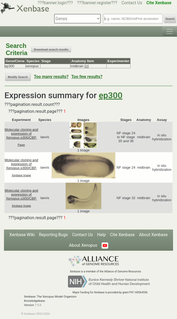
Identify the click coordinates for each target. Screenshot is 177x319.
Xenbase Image (21, 175)
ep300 (110, 95)
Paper (21, 144)
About (83, 245)
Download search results (51, 49)
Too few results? (86, 76)
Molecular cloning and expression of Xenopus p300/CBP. (21, 134)
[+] (87, 66)
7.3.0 (38, 305)
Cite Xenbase (122, 234)
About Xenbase (153, 234)
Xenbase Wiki (22, 234)
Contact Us (131, 2)
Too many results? (51, 76)
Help (101, 234)
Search (170, 19)
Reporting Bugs (53, 234)
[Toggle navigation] (169, 31)
